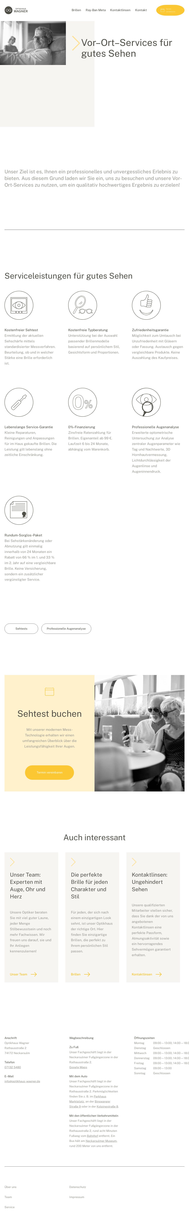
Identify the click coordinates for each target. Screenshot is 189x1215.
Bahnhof (92, 1129)
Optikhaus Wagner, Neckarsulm (23, 11)
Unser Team (19, 986)
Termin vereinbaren (165, 11)
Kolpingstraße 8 (107, 1100)
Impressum (76, 1190)
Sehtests (21, 645)
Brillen (77, 986)
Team (8, 1190)
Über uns (10, 1180)
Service (9, 1200)
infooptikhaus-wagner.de (22, 1075)
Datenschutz (77, 1180)
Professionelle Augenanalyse (68, 645)
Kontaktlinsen (146, 986)
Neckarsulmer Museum (101, 1134)
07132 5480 (12, 1061)
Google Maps (78, 1061)
